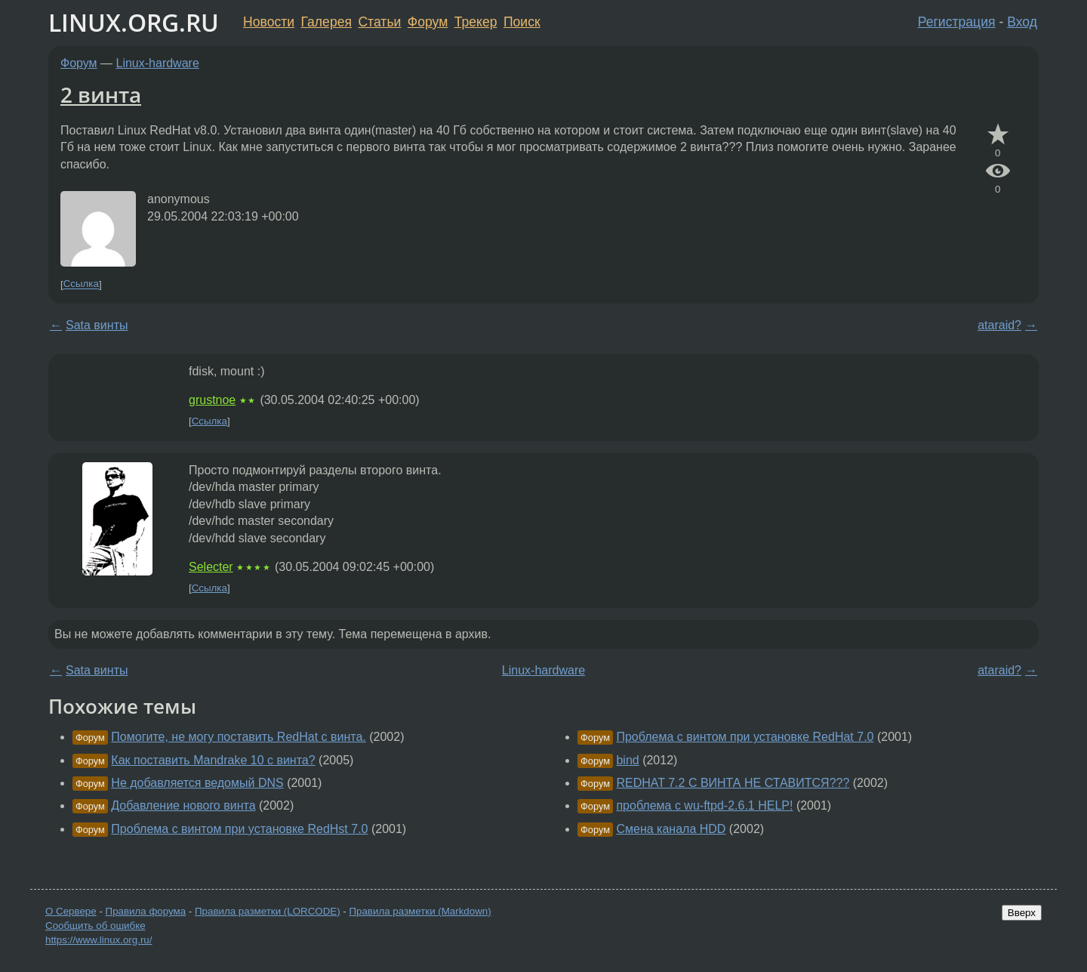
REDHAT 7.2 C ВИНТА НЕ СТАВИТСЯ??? (732, 782)
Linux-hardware (157, 63)
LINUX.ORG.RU (133, 22)
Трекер (475, 21)
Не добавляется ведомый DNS (197, 782)
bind (627, 760)
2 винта (100, 94)
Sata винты (97, 325)
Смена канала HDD (670, 828)
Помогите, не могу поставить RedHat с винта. (238, 736)
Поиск (521, 21)
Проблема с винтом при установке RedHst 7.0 (239, 828)
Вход (1022, 21)
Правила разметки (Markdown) (420, 911)
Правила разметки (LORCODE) (267, 911)
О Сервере (71, 911)
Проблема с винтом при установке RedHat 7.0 (744, 736)
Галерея (326, 21)
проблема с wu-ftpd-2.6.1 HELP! (704, 805)
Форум (428, 21)
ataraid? (999, 325)
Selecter (211, 566)
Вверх (1022, 912)
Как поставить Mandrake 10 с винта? (213, 760)
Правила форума (146, 911)
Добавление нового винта (183, 805)
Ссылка (81, 284)
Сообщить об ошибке (95, 925)
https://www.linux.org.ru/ (98, 940)
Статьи (379, 21)
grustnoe (212, 399)
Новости (268, 21)
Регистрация (957, 21)
